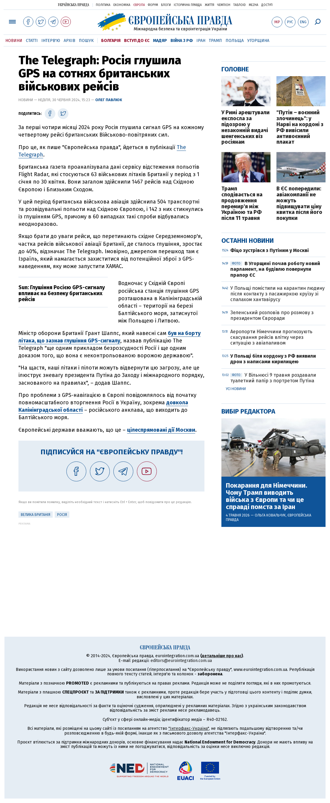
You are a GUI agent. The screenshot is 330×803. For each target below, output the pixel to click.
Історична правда (188, 5)
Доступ (267, 5)
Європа (139, 5)
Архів (69, 40)
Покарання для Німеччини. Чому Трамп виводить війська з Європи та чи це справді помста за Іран (266, 496)
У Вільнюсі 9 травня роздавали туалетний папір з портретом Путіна (273, 378)
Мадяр (160, 40)
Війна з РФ (182, 40)
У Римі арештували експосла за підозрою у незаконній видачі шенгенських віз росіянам (245, 127)
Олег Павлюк (108, 100)
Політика (103, 5)
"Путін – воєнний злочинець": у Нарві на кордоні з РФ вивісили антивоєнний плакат (299, 127)
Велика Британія (35, 515)
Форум (153, 5)
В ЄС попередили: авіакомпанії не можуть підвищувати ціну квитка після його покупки (299, 203)
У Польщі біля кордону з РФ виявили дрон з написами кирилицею (273, 358)
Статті (32, 40)
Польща (235, 40)
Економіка (121, 5)
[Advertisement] (111, 566)
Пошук (86, 40)
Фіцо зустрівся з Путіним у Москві (269, 250)
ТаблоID (239, 5)
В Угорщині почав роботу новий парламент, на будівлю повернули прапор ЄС (275, 269)
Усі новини (236, 389)
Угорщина (258, 40)
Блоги (166, 5)
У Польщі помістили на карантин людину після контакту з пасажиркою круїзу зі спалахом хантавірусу (277, 293)
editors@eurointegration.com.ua (181, 660)
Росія (62, 515)
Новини (13, 40)
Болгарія (111, 40)
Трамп (215, 40)
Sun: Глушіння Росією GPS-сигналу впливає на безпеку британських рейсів (61, 293)
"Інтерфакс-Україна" (188, 728)
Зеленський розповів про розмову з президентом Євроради (272, 315)
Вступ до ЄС (136, 40)
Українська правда (73, 4)
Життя (209, 5)
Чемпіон (223, 5)
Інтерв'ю (50, 40)
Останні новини (247, 241)
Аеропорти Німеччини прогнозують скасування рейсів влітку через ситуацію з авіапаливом (271, 337)
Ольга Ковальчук (270, 515)
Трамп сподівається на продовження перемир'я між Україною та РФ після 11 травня (241, 203)
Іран (200, 40)
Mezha (253, 5)
